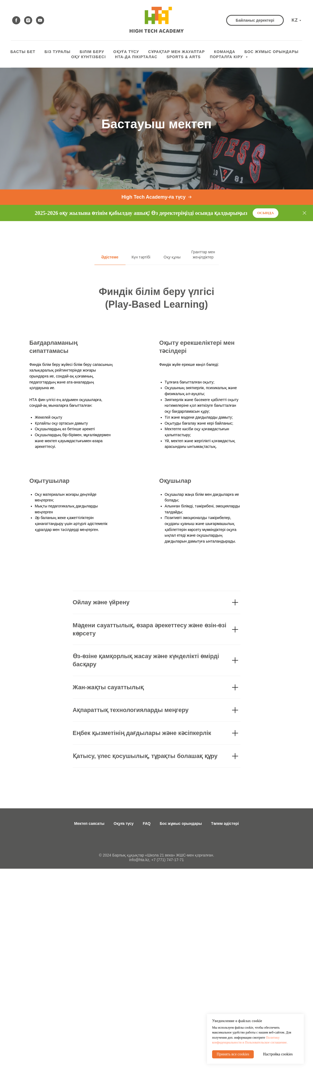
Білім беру (92, 52)
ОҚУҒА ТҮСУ (126, 52)
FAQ (147, 823)
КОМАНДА (224, 52)
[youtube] (40, 20)
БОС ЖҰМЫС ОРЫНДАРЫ (271, 52)
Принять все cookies (233, 1054)
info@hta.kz (139, 860)
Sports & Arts (184, 57)
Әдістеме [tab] (109, 257)
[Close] (304, 213)
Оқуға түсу (124, 823)
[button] (255, 20)
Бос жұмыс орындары (181, 823)
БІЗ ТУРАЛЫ (58, 52)
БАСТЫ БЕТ (22, 52)
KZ (295, 20)
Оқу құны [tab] (172, 257)
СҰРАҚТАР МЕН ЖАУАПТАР (176, 52)
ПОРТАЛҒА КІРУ (227, 57)
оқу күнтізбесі (88, 57)
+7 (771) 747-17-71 (167, 860)
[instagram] (28, 20)
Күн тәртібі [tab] (140, 257)
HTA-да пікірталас (136, 57)
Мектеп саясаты (89, 823)
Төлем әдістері (225, 823)
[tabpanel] (156, 406)
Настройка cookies (278, 1054)
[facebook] (16, 20)
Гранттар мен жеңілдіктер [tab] (203, 254)
